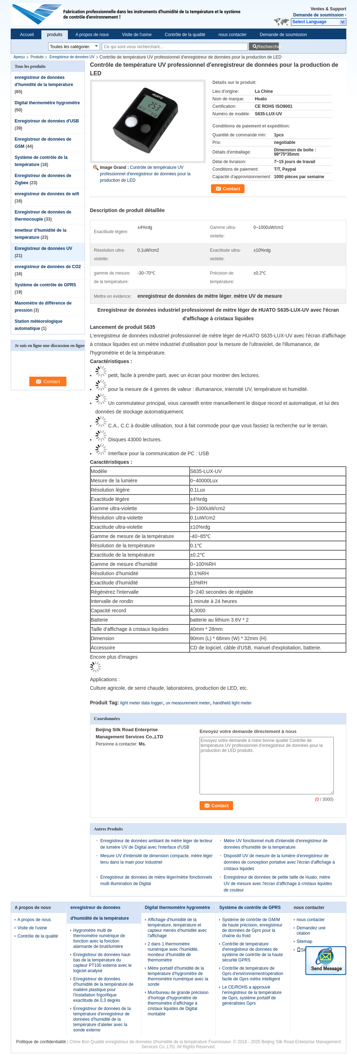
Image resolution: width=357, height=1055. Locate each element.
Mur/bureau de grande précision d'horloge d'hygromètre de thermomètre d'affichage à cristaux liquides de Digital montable (178, 1003)
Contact (231, 188)
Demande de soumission (318, 14)
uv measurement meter (188, 702)
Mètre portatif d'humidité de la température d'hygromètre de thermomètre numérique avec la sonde (178, 976)
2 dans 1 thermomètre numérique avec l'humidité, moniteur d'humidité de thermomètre (173, 952)
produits (54, 34)
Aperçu (19, 57)
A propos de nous (92, 34)
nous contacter (232, 34)
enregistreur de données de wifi (47, 193)
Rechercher (268, 46)
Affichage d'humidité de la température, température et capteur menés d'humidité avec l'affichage (177, 927)
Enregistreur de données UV (71, 57)
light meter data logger (141, 702)
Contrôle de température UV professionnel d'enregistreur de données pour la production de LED (145, 174)
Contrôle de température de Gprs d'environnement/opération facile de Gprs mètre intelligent (252, 973)
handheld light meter (232, 702)
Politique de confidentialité (41, 1041)
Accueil (27, 34)
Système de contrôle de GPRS (45, 284)
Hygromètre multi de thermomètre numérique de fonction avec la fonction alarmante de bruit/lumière (99, 938)
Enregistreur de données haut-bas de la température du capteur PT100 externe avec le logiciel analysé (102, 962)
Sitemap (304, 941)
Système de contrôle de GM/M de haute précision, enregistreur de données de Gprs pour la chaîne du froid (252, 927)
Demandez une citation (311, 930)
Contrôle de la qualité (185, 34)
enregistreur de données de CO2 (48, 266)
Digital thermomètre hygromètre (47, 102)
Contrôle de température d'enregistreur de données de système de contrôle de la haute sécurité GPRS (252, 952)
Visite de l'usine (137, 34)
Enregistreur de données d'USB (47, 121)
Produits (37, 57)
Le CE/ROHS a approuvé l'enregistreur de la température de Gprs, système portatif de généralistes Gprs (251, 995)
